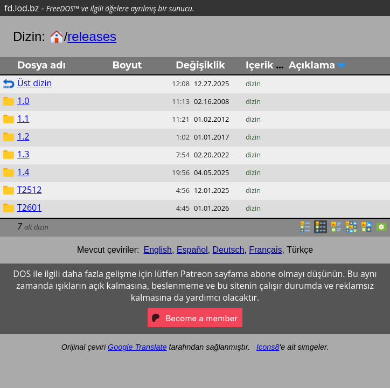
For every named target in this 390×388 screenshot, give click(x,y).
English (158, 249)
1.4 (23, 172)
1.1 (23, 118)
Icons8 (267, 347)
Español (192, 249)
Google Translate (137, 347)
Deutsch (229, 249)
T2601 (29, 207)
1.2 (23, 136)
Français (265, 249)
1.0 (23, 101)
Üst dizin (34, 83)
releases (91, 36)
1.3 (23, 154)
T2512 (29, 190)
